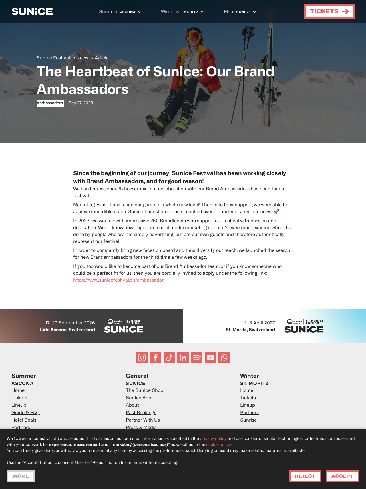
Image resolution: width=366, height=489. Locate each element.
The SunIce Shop (144, 390)
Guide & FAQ (25, 413)
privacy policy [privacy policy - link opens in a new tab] (213, 439)
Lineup (18, 405)
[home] (32, 11)
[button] (121, 12)
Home (18, 390)
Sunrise (248, 420)
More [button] (21, 476)
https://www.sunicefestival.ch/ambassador (118, 280)
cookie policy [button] (218, 445)
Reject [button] (305, 476)
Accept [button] (342, 476)
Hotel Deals (23, 420)
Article (102, 58)
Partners (20, 428)
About (132, 405)
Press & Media (141, 428)
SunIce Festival (53, 58)
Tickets (19, 398)
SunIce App (138, 398)
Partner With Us (143, 420)
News (82, 58)
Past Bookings (141, 413)
